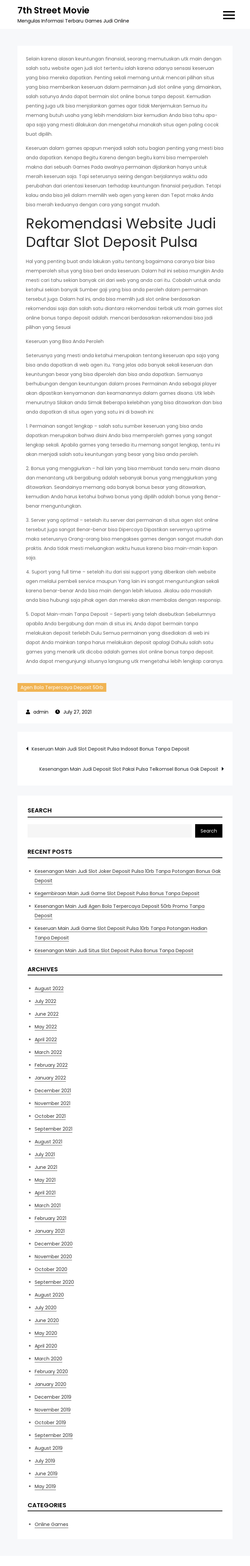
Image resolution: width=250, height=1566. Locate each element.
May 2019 (45, 1486)
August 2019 (49, 1448)
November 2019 (53, 1409)
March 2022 (48, 1052)
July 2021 (45, 1154)
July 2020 (46, 1307)
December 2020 (54, 1243)
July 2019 (45, 1460)
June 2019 (46, 1473)
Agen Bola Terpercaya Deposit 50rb (62, 687)
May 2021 (45, 1180)
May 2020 (46, 1333)
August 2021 (48, 1141)
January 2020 (50, 1384)
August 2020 (49, 1295)
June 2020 (47, 1320)
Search (40, 810)
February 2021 (50, 1218)
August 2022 (49, 988)
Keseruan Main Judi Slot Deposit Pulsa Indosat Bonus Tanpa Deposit (110, 749)
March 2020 (48, 1358)
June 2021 (46, 1167)
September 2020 (54, 1282)
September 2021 (53, 1129)
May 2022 (46, 1026)
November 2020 (53, 1256)
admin (40, 712)
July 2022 (45, 1001)
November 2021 (52, 1103)
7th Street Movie (53, 10)
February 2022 (51, 1065)
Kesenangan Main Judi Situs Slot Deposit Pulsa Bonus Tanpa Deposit (114, 950)
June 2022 (47, 1014)
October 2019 (50, 1422)
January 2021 (50, 1231)
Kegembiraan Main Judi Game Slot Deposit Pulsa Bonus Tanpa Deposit (117, 893)
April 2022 (46, 1039)
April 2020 (46, 1346)
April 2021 (45, 1192)
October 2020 (51, 1269)
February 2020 (51, 1371)
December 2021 (53, 1090)
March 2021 (48, 1205)
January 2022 (50, 1077)
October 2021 (50, 1116)
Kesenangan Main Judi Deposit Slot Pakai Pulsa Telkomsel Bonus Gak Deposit (128, 769)
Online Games (51, 1524)
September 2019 (54, 1435)
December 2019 (53, 1397)
